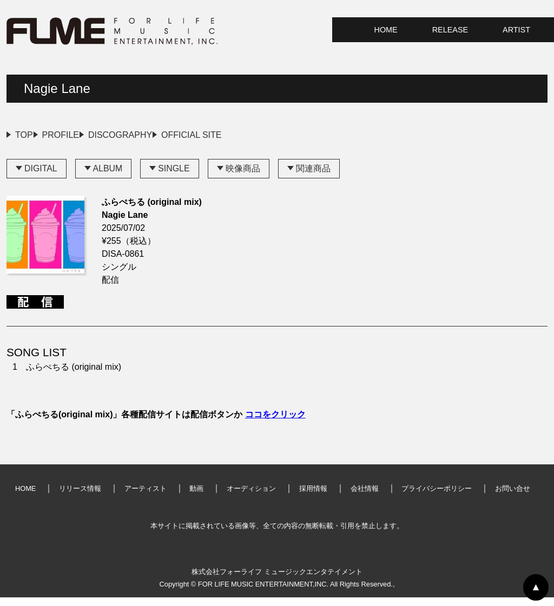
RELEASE (450, 29)
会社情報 (365, 497)
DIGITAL (40, 177)
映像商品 (243, 177)
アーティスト (145, 497)
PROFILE (86, 134)
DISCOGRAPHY (171, 134)
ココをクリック (275, 423)
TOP (24, 134)
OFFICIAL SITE (268, 134)
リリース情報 (80, 497)
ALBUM (108, 177)
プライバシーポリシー (436, 497)
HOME (386, 29)
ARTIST (516, 29)
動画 (196, 497)
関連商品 (313, 177)
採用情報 (313, 497)
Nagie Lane (57, 88)
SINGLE (174, 177)
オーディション (251, 497)
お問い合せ (512, 497)
